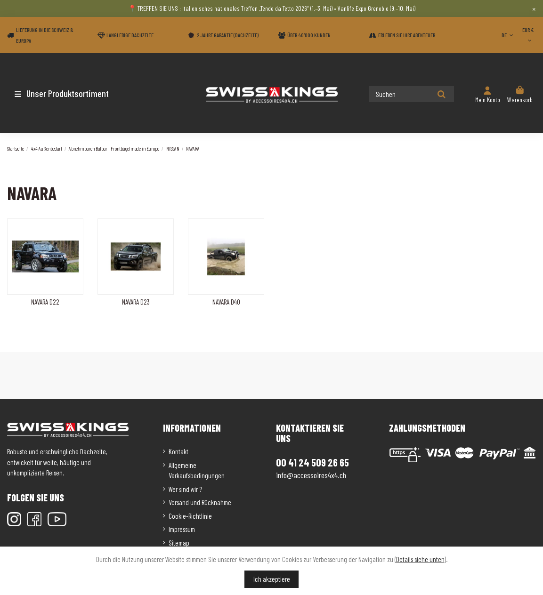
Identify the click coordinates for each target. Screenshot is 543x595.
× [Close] (533, 8)
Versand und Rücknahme (200, 502)
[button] (62, 93)
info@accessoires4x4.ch (311, 475)
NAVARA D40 (226, 302)
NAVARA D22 (45, 302)
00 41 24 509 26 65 (312, 462)
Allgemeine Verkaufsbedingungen (197, 470)
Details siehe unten (420, 559)
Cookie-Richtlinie (190, 516)
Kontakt (178, 451)
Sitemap (179, 543)
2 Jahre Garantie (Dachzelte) (228, 35)
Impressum (182, 529)
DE (508, 35)
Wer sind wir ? (185, 489)
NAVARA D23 (136, 302)
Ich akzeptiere (271, 579)
